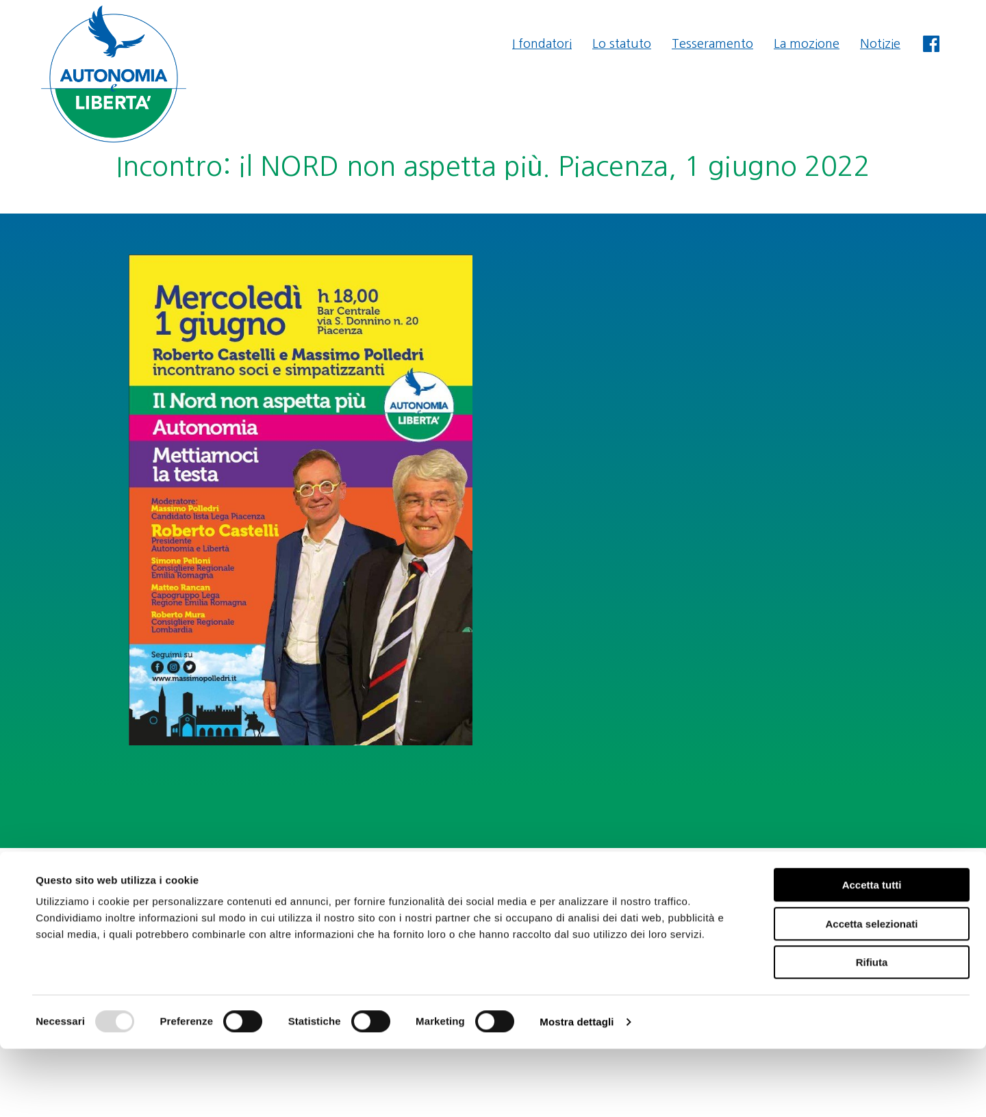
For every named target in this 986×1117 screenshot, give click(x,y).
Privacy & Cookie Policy (890, 914)
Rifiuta (872, 1030)
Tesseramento (712, 44)
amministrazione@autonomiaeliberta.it (845, 896)
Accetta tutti (872, 953)
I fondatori (542, 44)
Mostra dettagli (577, 1090)
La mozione (806, 44)
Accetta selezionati (871, 992)
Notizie (880, 44)
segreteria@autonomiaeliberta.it (864, 877)
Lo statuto (621, 44)
